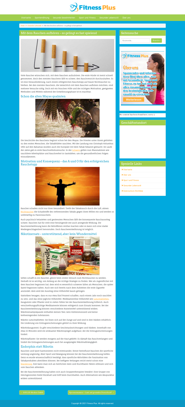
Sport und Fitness (87, 17)
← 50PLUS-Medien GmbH (32, 392)
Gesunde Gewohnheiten (64, 17)
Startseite (26, 17)
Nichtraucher (27, 212)
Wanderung (26, 364)
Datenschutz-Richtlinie (133, 191)
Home (23, 25)
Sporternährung (42, 17)
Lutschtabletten (101, 299)
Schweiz (76, 150)
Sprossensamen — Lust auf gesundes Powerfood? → (91, 392)
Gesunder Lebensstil (109, 17)
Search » (156, 40)
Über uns (126, 17)
